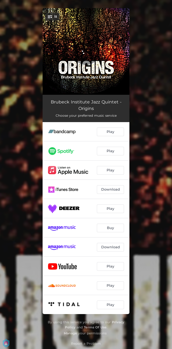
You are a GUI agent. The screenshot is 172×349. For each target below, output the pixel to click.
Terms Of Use (95, 327)
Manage (70, 333)
